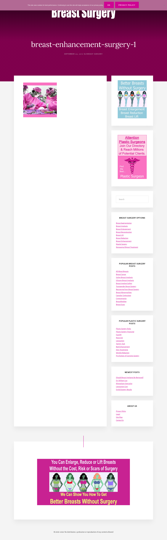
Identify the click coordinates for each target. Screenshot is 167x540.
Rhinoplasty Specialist (124, 384)
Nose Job (119, 338)
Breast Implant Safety (124, 283)
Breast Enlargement (123, 229)
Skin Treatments (122, 350)
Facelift (118, 335)
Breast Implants (122, 226)
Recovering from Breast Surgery (127, 289)
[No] (164, 5)
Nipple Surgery (121, 244)
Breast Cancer (121, 274)
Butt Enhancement (123, 347)
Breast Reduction (122, 238)
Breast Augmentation (124, 223)
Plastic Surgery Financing (125, 332)
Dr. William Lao (121, 381)
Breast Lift (120, 235)
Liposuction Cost (122, 387)
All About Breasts (122, 271)
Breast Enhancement (123, 241)
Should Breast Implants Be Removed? (129, 378)
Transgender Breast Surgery (126, 286)
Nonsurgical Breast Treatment (127, 247)
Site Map (119, 417)
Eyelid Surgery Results (124, 390)
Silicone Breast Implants (125, 280)
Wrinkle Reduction (122, 353)
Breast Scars (120, 304)
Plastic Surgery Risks (123, 329)
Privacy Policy (121, 411)
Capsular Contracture (123, 295)
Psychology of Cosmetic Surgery (127, 356)
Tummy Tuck (120, 344)
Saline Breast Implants (124, 277)
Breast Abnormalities (124, 292)
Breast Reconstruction (124, 232)
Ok (109, 5)
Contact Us (120, 420)
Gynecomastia (121, 298)
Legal (118, 414)
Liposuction (120, 341)
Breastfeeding (121, 301)
